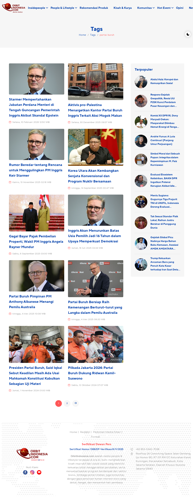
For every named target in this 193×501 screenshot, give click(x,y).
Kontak (95, 437)
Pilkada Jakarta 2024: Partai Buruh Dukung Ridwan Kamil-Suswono (92, 373)
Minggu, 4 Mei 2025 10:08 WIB (29, 314)
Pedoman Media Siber (107, 432)
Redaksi (85, 432)
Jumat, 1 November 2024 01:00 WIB (31, 390)
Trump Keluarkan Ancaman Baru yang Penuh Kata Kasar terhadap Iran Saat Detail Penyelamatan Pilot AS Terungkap (164, 264)
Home (73, 432)
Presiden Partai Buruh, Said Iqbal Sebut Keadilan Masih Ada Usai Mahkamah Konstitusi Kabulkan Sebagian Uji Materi (35, 376)
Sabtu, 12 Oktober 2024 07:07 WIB (89, 385)
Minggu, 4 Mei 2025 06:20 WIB (88, 319)
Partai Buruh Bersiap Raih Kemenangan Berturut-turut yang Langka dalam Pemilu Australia (95, 307)
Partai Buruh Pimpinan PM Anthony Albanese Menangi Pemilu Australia (31, 301)
